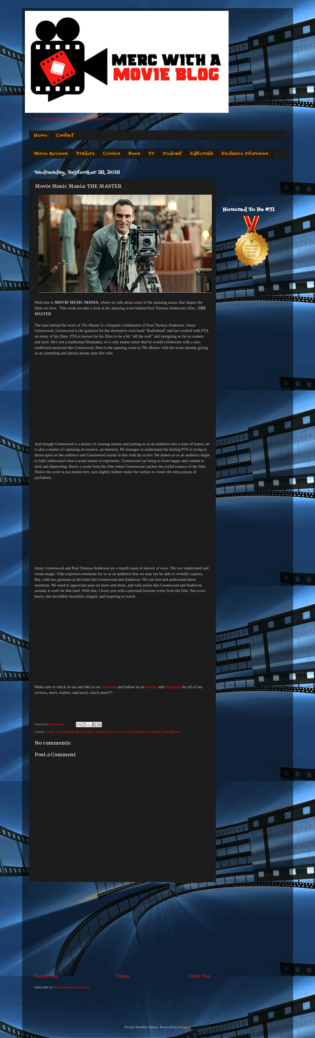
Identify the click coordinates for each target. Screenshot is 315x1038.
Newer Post (46, 976)
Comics (111, 154)
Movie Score (115, 732)
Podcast (172, 154)
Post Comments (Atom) (71, 987)
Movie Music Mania (90, 732)
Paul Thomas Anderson (144, 732)
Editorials (201, 154)
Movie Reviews (51, 154)
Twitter (151, 687)
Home (40, 136)
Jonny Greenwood (59, 732)
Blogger (184, 1027)
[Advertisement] (122, 927)
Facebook (109, 687)
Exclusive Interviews (245, 154)
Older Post (199, 976)
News (134, 154)
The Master (171, 732)
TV (151, 154)
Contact (65, 136)
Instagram (173, 687)
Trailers (85, 154)
